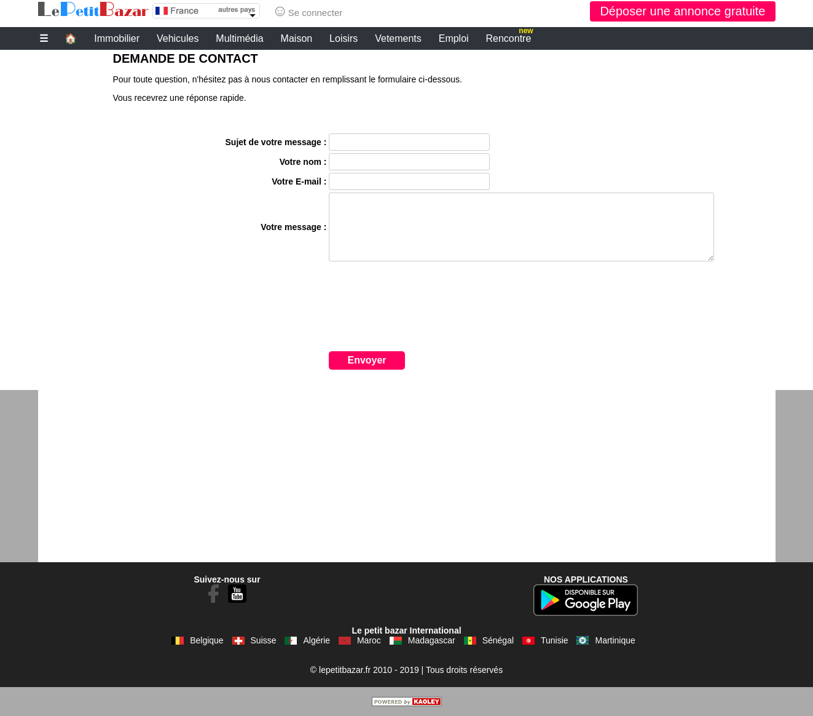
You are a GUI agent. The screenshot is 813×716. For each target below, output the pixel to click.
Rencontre (509, 37)
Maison (297, 38)
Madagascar (431, 640)
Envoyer (366, 360)
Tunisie (554, 640)
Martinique (615, 640)
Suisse (264, 640)
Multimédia (239, 38)
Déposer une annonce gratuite (682, 11)
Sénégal (498, 640)
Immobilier (116, 38)
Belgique (207, 640)
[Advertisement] (407, 476)
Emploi (454, 38)
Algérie (316, 640)
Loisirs (343, 38)
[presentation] (422, 317)
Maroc (369, 640)
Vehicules (178, 38)
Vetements (398, 38)
